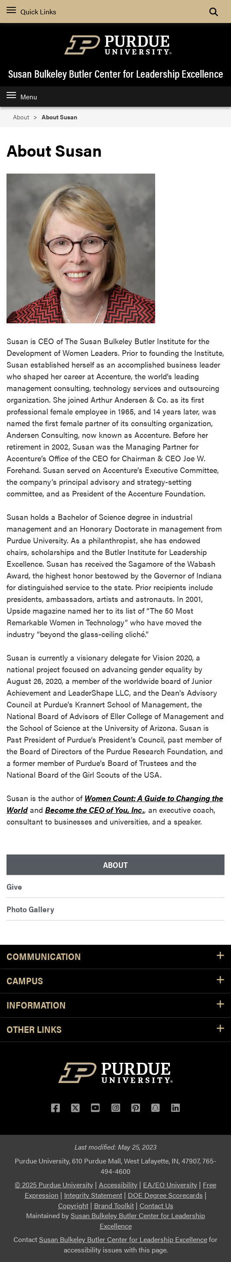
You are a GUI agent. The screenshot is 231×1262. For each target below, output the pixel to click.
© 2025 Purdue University (54, 1185)
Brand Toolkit (114, 1205)
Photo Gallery (30, 909)
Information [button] (115, 1005)
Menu (22, 97)
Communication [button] (115, 956)
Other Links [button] (115, 1029)
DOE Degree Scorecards (165, 1195)
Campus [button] (115, 981)
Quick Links (31, 11)
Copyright (73, 1205)
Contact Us (156, 1205)
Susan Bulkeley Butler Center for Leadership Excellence (115, 73)
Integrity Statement (93, 1195)
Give (14, 886)
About (21, 117)
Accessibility (118, 1185)
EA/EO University (170, 1185)
